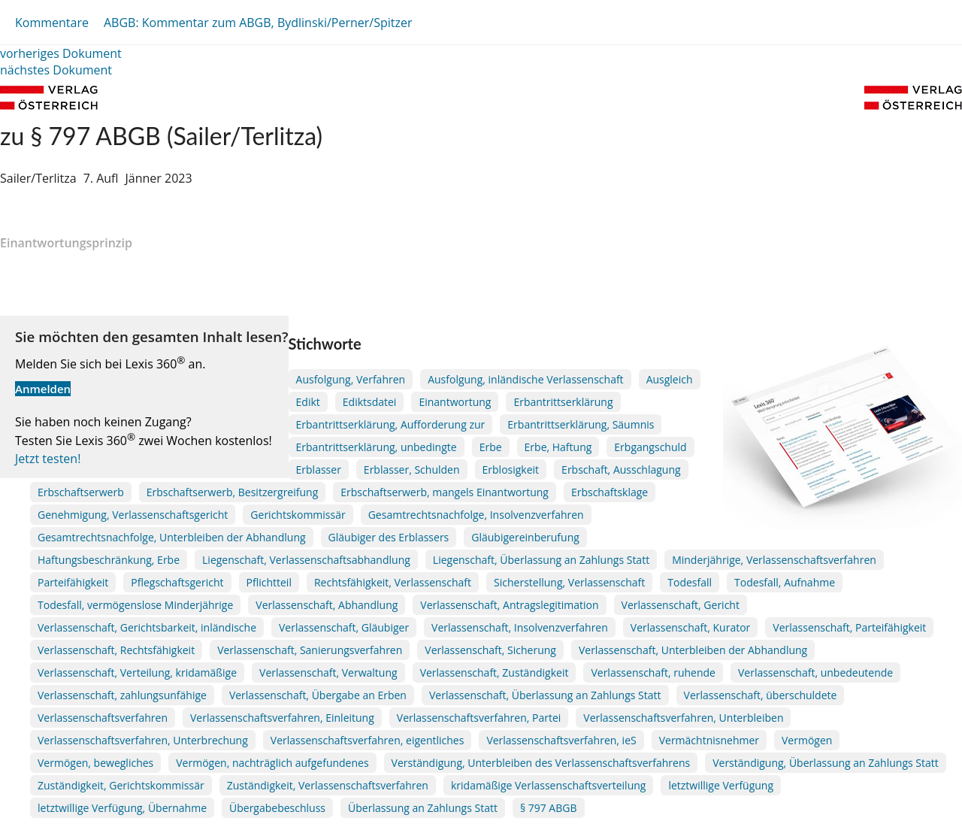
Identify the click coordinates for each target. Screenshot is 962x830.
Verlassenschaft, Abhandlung (327, 605)
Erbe (490, 447)
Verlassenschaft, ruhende (653, 672)
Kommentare (52, 22)
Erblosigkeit (511, 469)
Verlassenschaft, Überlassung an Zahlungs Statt (545, 695)
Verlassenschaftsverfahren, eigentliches (367, 740)
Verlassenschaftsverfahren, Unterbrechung (143, 740)
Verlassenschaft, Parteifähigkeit (849, 627)
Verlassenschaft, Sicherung (490, 650)
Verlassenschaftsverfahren (103, 717)
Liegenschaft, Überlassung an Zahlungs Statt (541, 560)
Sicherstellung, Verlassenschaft (569, 582)
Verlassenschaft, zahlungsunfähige (122, 695)
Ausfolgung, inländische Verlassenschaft (525, 379)
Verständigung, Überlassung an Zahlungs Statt (825, 763)
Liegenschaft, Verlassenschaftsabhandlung (306, 560)
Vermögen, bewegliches (95, 763)
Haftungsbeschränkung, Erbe (109, 560)
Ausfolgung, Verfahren (351, 379)
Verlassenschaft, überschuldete (760, 695)
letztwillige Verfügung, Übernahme (122, 808)
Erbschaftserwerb (81, 492)
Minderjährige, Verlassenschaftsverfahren (774, 560)
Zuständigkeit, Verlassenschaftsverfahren (327, 785)
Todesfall (689, 582)
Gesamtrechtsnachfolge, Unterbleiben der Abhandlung (172, 537)
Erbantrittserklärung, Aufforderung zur (391, 424)
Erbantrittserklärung (563, 402)
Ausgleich (669, 379)
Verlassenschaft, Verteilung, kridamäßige (137, 672)
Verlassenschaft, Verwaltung (328, 672)
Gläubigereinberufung (525, 537)
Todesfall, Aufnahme (784, 582)
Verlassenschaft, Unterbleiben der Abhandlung (693, 650)
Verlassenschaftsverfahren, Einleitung (282, 717)
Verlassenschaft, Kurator (691, 627)
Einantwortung (455, 402)
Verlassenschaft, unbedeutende (815, 672)
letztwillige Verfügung (720, 785)
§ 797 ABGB (548, 808)
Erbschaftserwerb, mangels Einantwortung (444, 492)
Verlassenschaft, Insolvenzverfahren (519, 627)
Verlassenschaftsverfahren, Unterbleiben (683, 717)
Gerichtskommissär (297, 514)
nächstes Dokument (56, 70)
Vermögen (807, 740)
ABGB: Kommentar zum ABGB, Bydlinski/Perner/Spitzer (258, 22)
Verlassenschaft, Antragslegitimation (509, 605)
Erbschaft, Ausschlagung (621, 469)
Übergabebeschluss (277, 808)
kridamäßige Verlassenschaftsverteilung (548, 785)
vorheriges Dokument (61, 53)
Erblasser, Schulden (412, 469)
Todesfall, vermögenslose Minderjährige (135, 605)
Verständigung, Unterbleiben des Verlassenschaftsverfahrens (541, 763)
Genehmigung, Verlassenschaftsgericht (133, 514)
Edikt (308, 402)
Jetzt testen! (47, 458)
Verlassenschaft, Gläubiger (344, 627)
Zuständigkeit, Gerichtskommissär (121, 785)
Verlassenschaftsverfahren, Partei (479, 717)
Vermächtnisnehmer (709, 740)
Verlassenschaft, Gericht (681, 605)
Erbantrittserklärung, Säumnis (580, 424)
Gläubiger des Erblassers (388, 537)
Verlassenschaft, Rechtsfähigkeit (116, 650)
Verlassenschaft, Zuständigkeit (494, 672)
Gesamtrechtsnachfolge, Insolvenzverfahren (476, 514)
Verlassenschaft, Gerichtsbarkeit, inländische (147, 627)
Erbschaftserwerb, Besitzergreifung (232, 492)
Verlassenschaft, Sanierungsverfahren (309, 650)
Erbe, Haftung (558, 447)
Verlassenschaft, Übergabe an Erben (318, 695)
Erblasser (318, 469)
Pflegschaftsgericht (177, 582)
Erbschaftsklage (609, 492)
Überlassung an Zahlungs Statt (423, 808)
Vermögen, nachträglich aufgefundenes (272, 763)
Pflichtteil (269, 582)
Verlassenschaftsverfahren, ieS (561, 740)
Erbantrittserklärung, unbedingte (376, 447)
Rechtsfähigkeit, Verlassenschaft (392, 582)
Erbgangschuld (650, 447)
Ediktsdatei (370, 402)
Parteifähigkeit (73, 582)
